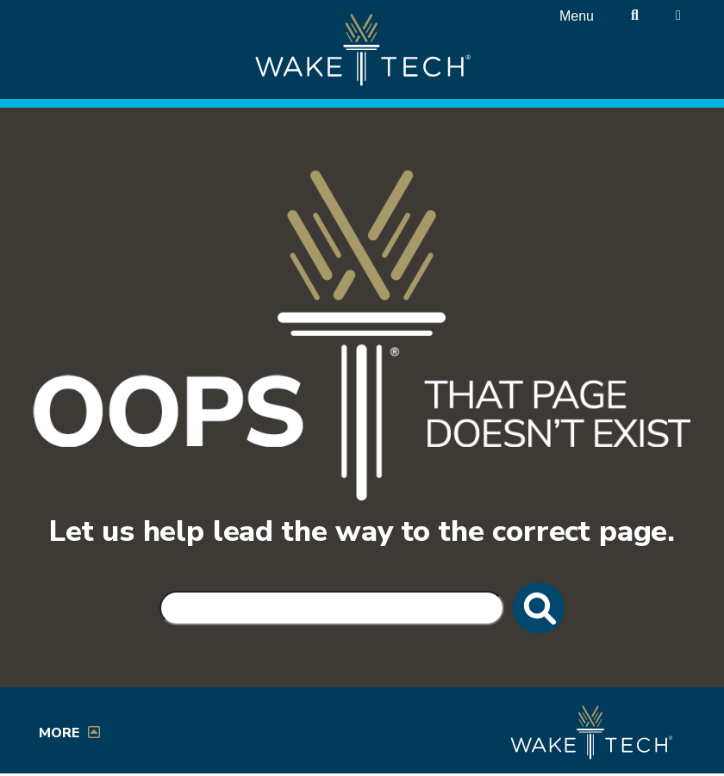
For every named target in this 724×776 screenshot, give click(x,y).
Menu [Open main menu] (576, 16)
